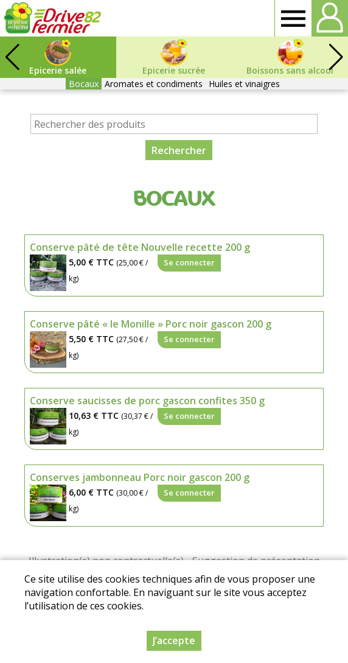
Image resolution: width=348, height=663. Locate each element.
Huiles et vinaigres (244, 83)
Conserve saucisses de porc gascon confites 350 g (147, 400)
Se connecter (189, 262)
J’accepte (174, 640)
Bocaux (84, 83)
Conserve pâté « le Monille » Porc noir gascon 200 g (150, 324)
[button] (336, 57)
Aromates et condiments (154, 83)
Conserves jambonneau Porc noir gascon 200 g (139, 477)
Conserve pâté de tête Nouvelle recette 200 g (140, 247)
